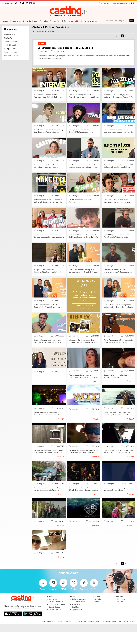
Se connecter (105, 3)
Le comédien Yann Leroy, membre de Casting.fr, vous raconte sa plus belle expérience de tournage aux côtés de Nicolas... (47, 350)
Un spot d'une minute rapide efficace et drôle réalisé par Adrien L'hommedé (83, 460)
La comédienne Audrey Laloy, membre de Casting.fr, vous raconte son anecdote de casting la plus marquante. (48, 175)
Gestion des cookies (109, 630)
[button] (133, 3)
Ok (131, 20)
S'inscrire (121, 3)
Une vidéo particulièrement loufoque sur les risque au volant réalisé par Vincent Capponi (48, 498)
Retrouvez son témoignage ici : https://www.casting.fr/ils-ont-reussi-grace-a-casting (83, 385)
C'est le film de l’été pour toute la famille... (81, 210)
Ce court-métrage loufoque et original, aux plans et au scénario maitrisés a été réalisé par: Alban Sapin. (48, 460)
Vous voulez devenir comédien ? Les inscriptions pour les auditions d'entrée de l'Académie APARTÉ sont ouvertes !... (118, 140)
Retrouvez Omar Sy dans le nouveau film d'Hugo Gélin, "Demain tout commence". (117, 422)
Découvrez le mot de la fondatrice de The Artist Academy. (117, 385)
